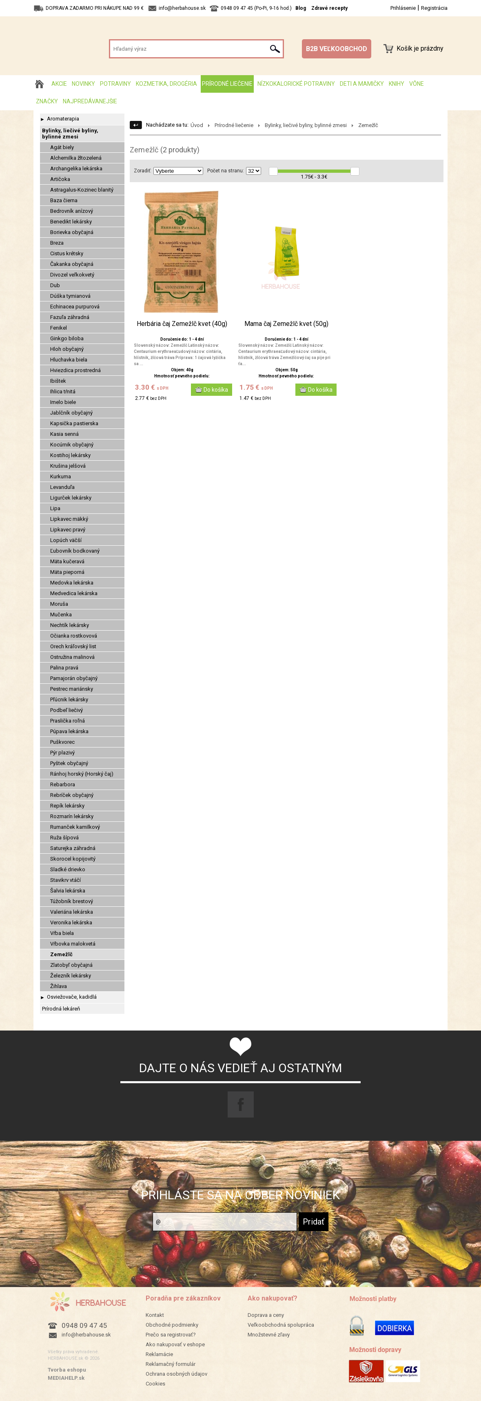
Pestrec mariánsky (71, 689)
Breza (57, 243)
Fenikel (58, 328)
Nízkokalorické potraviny (296, 83)
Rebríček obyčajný (71, 795)
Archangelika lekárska (76, 168)
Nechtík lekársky (69, 625)
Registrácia (434, 8)
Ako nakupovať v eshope (175, 1344)
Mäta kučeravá (67, 561)
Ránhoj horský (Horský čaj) (81, 774)
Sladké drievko (67, 869)
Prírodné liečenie (227, 83)
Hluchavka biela (68, 360)
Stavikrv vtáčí (65, 880)
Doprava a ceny (266, 1315)
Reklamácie (159, 1354)
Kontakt (155, 1315)
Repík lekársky (67, 806)
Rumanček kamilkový (75, 827)
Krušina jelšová (68, 466)
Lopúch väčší (66, 540)
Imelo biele (63, 402)
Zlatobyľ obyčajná (71, 965)
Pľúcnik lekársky (69, 699)
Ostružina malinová (72, 657)
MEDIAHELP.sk (66, 1378)
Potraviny (115, 83)
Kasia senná (64, 434)
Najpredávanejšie (90, 101)
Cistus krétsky (66, 253)
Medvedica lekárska (74, 593)
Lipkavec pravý (67, 529)
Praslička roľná (67, 721)
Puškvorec (62, 742)
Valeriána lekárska (71, 912)
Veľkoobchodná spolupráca (281, 1325)
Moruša (59, 604)
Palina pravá (64, 668)
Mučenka (61, 614)
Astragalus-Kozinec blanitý (81, 190)
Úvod (197, 125)
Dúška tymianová (70, 296)
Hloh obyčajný (67, 349)
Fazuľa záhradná (69, 317)
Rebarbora (62, 784)
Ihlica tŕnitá (62, 391)
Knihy (396, 83)
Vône (416, 83)
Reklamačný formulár (170, 1364)
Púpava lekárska (69, 731)
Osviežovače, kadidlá (72, 997)
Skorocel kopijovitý (72, 859)
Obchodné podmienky (172, 1325)
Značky (47, 101)
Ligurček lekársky (70, 498)
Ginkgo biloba (67, 338)
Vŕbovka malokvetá (72, 944)
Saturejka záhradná (72, 848)
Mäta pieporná (67, 572)
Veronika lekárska (71, 922)
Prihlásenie (403, 8)
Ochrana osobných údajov (176, 1374)
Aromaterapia (63, 119)
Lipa (55, 508)
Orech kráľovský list (73, 646)
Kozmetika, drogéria (166, 83)
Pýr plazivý (62, 753)
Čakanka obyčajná (71, 264)
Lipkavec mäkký (69, 519)
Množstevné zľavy (269, 1335)
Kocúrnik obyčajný (71, 445)
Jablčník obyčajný (71, 413)
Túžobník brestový (71, 901)
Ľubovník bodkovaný (75, 551)
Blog (300, 8)
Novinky (83, 83)
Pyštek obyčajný (69, 763)
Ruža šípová (64, 837)
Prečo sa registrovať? (171, 1335)
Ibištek (58, 381)
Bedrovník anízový (71, 211)
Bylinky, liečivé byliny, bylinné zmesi (70, 133)
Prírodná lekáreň (61, 1009)
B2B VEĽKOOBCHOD (336, 49)
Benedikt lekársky (71, 222)
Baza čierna (64, 200)
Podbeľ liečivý (66, 710)
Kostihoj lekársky (70, 455)
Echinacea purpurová (75, 306)
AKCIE (59, 83)
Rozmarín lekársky (71, 816)
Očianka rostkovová (73, 636)
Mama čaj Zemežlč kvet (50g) (286, 324)
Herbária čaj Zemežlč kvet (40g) (182, 324)
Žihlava (58, 986)
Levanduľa (62, 487)
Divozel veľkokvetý (72, 275)
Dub (55, 285)
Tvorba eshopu (67, 1370)
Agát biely (62, 147)
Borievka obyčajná (71, 232)
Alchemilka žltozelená (76, 158)
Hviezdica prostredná (75, 370)
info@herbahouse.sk (86, 1335)
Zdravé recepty (329, 8)
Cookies (155, 1384)
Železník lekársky (70, 976)
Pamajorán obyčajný (74, 678)
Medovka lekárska (71, 583)
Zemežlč (61, 954)
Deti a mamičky (362, 83)
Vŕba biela (62, 933)
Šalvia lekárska (67, 891)
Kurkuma (60, 476)
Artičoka (60, 179)
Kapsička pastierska (74, 423)
